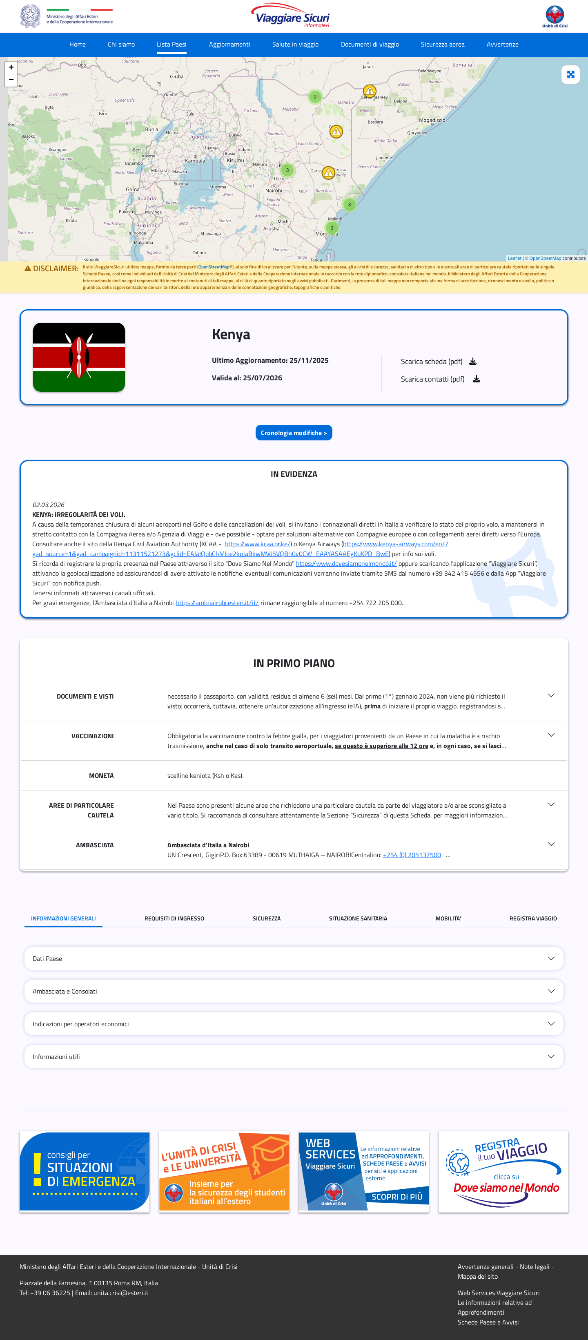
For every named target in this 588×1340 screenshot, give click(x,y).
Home (77, 44)
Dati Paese (47, 958)
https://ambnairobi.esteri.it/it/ (217, 602)
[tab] (294, 958)
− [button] (11, 80)
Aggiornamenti (229, 44)
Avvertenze (503, 44)
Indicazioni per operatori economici (81, 1024)
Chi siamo (121, 44)
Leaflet (514, 258)
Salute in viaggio (295, 44)
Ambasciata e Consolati (65, 991)
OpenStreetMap (545, 258)
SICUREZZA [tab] (267, 918)
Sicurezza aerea (443, 44)
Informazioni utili (56, 1056)
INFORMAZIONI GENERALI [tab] (63, 918)
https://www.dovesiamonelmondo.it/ (346, 563)
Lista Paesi (172, 44)
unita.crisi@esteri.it (121, 1293)
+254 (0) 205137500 (412, 855)
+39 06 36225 (50, 1293)
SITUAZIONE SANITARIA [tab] (358, 918)
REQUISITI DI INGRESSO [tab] (174, 918)
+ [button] (11, 68)
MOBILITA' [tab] (448, 918)
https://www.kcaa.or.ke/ (257, 544)
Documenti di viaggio (370, 44)
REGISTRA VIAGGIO (533, 918)
